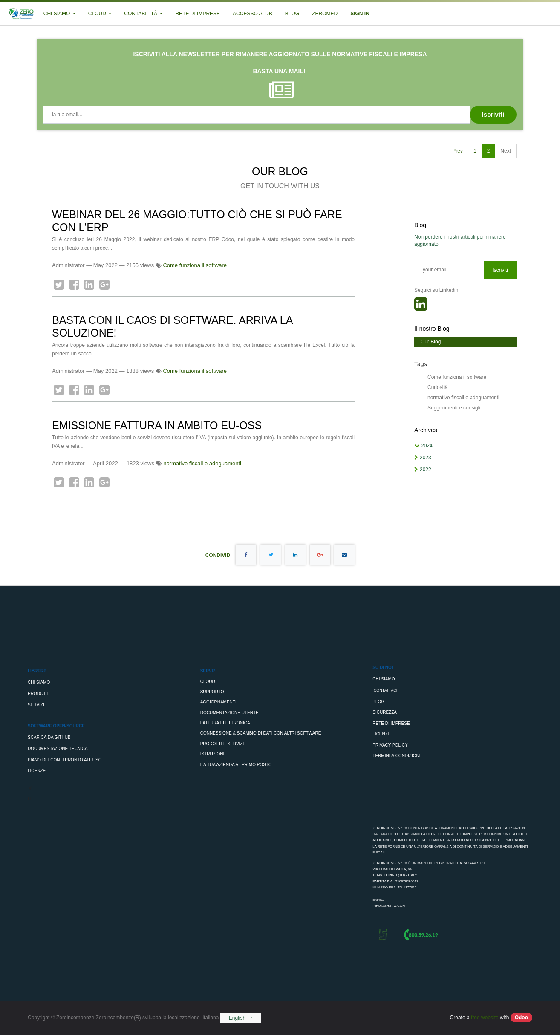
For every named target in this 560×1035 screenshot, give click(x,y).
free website (485, 1018)
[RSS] (420, 307)
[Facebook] (74, 285)
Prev (457, 151)
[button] (493, 115)
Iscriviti (500, 270)
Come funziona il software (195, 265)
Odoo (521, 1018)
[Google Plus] (104, 285)
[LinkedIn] (89, 285)
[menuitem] (197, 13)
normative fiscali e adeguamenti (202, 463)
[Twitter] (59, 285)
